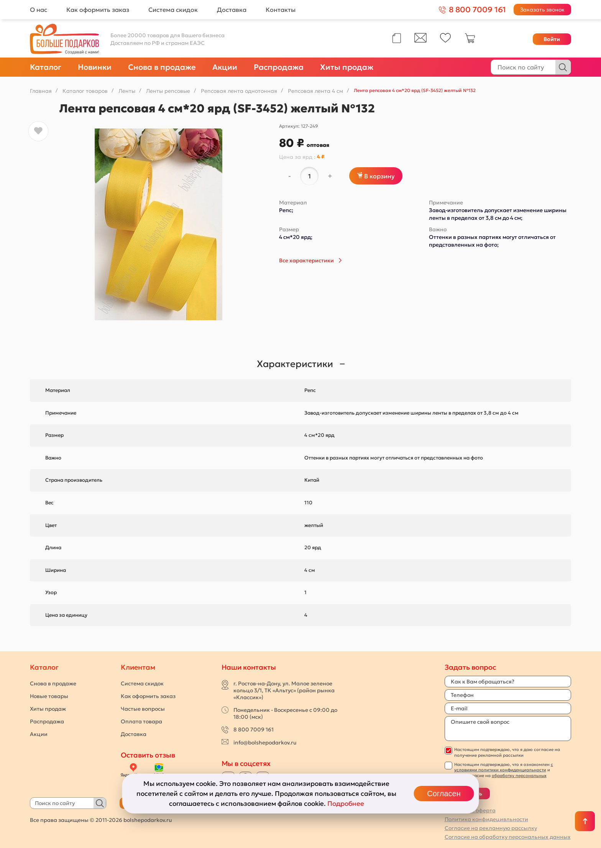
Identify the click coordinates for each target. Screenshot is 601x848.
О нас (38, 9)
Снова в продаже (162, 67)
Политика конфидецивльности (486, 819)
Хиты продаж (346, 67)
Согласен (443, 793)
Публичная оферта (470, 810)
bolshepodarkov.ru (147, 820)
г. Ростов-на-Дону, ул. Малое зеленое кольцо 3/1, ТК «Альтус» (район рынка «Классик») (284, 690)
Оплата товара (141, 721)
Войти (552, 39)
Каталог (45, 67)
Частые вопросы (143, 708)
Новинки (95, 67)
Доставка (231, 9)
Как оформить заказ (97, 9)
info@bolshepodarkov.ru (264, 742)
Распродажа (279, 67)
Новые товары (49, 696)
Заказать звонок (542, 9)
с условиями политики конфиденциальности (503, 767)
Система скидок (173, 9)
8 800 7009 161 (253, 729)
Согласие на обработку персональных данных (508, 836)
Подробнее (345, 803)
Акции (224, 67)
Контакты (281, 9)
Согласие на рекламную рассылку (491, 828)
